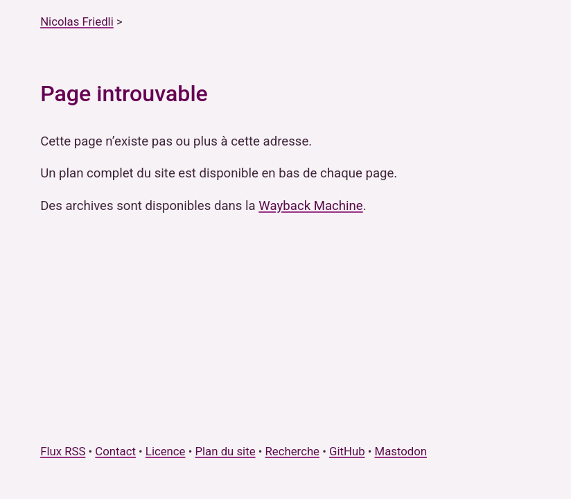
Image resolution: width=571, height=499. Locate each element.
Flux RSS (62, 451)
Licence (166, 451)
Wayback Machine (310, 205)
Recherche (292, 451)
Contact (115, 451)
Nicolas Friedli (77, 21)
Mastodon (401, 451)
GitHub (347, 451)
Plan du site (225, 451)
